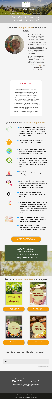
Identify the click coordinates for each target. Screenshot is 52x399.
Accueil (6, 13)
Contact (45, 13)
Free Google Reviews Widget (43, 366)
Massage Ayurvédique (37, 13)
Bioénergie (28, 13)
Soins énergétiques (20, 13)
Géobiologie (12, 13)
